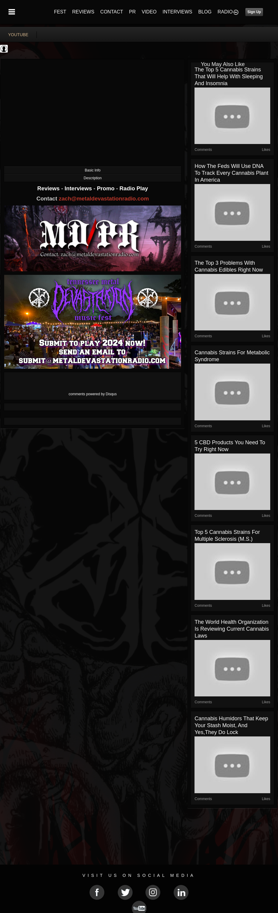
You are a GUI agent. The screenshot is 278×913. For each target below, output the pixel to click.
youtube (18, 34)
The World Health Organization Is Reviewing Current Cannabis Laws (232, 629)
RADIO (225, 11)
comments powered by (93, 394)
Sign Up (254, 12)
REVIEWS (83, 11)
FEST (60, 11)
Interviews (79, 188)
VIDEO (149, 11)
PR (132, 11)
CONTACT (111, 11)
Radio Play (133, 188)
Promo (106, 188)
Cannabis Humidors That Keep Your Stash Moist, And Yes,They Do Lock (231, 725)
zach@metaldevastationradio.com (104, 198)
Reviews (49, 188)
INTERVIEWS (177, 11)
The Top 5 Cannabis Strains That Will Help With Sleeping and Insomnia (229, 76)
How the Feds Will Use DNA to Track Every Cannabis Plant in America (231, 173)
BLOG (205, 11)
